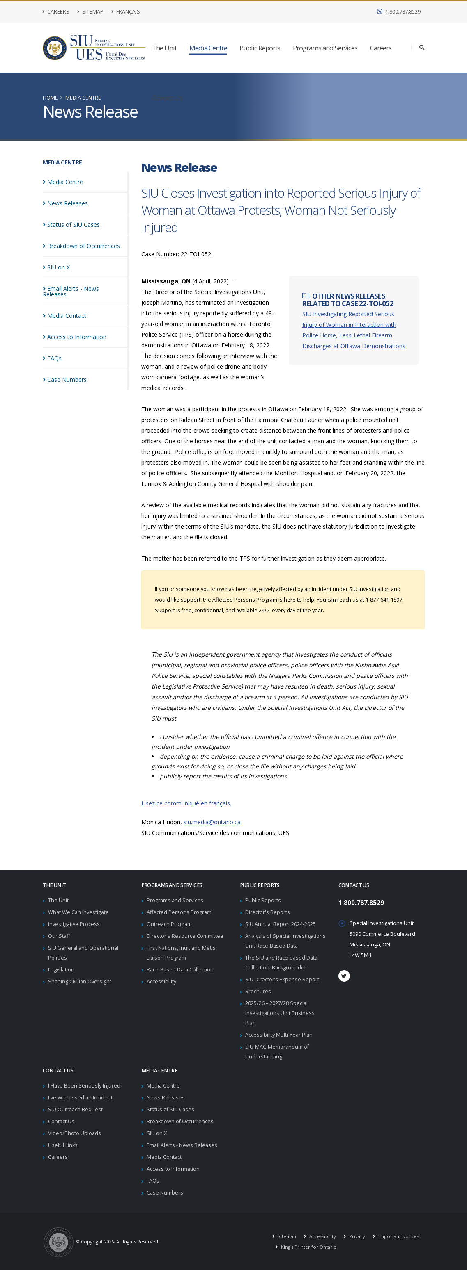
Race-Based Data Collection (180, 969)
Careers (56, 11)
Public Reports (259, 47)
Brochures (258, 991)
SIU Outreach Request (75, 1109)
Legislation (61, 969)
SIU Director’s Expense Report (282, 979)
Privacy (356, 1236)
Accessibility (161, 981)
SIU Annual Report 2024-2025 (280, 924)
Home (50, 97)
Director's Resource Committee (185, 936)
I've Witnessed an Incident (80, 1097)
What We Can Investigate (78, 912)
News (65, 203)
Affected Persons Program (179, 912)
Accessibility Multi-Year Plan (279, 1034)
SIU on (56, 267)
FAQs (153, 1180)
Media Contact (164, 1157)
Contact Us (167, 98)
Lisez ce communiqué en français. (186, 803)
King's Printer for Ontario (308, 1247)
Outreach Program (169, 924)
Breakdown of (81, 246)
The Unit (164, 47)
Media (63, 182)
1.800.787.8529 (399, 11)
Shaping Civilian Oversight (79, 981)
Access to (74, 331)
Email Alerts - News (83, 288)
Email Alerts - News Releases (182, 1145)
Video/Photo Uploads (74, 1133)
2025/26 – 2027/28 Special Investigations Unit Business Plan (280, 1013)
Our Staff (59, 936)
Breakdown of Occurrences (180, 1121)
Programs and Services (325, 47)
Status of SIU (71, 224)
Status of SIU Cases (170, 1109)
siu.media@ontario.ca (212, 822)
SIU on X (157, 1133)
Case (65, 374)
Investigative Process (74, 924)
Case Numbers (165, 1192)
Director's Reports (267, 912)
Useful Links (63, 1145)
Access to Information (173, 1168)
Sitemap (90, 11)
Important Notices (398, 1236)
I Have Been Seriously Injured (84, 1085)
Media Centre (208, 47)
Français (125, 11)
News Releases (166, 1097)
